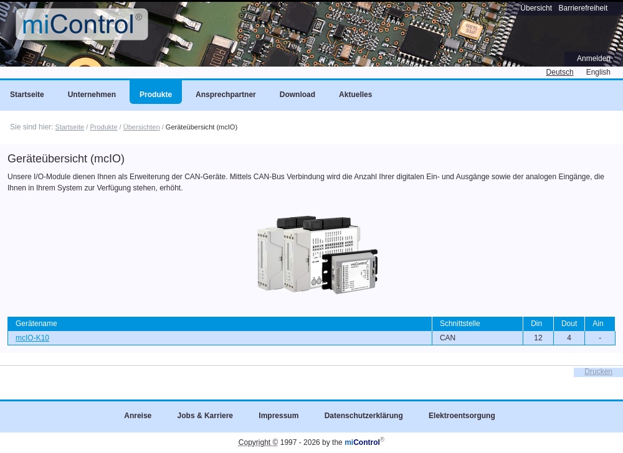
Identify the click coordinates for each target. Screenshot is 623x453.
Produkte (103, 127)
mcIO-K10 (32, 338)
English (598, 72)
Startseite (70, 127)
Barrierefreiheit (583, 8)
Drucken (598, 371)
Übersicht (536, 8)
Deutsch (560, 72)
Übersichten (141, 127)
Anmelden (594, 58)
